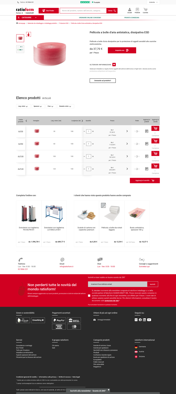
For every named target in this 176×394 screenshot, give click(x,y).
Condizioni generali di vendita (26, 377)
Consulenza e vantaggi (24, 345)
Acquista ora (122, 50)
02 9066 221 (23, 269)
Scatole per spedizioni (100, 348)
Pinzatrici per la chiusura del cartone (28, 357)
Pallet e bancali (98, 362)
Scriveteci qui (144, 266)
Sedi (53, 348)
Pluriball (96, 352)
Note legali (76, 377)
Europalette (97, 359)
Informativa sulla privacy (48, 377)
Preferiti (137, 10)
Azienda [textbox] (152, 2)
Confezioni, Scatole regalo (102, 355)
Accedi (130, 10)
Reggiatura (97, 367)
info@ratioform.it (66, 266)
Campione (155, 135)
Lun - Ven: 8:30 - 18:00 (106, 266)
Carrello (145, 10)
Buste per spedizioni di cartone (104, 357)
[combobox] (153, 2)
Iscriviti (152, 284)
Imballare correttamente (24, 352)
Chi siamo (55, 345)
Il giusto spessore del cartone (26, 355)
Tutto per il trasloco (23, 350)
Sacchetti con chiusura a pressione (105, 350)
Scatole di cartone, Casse (102, 345)
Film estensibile (98, 364)
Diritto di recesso (65, 377)
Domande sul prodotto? (102, 80)
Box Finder (20, 348)
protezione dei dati (112, 301)
